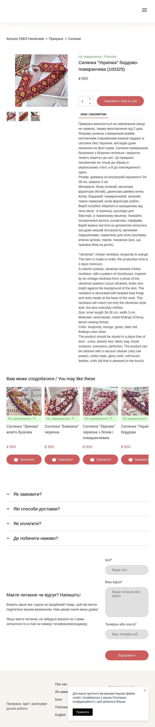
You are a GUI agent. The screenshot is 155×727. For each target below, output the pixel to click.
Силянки (74, 39)
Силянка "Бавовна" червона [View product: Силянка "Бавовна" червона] (62, 429)
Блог (58, 699)
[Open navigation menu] (144, 10)
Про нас (61, 684)
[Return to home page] (28, 691)
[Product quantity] (85, 101)
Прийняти (82, 712)
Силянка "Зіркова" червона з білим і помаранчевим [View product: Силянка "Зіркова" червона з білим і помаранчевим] (99, 432)
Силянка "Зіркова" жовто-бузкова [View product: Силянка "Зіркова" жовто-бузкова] (22, 429)
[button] (90, 98)
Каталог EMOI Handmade (25, 39)
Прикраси (56, 39)
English (60, 715)
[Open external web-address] (26, 10)
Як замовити (64, 692)
